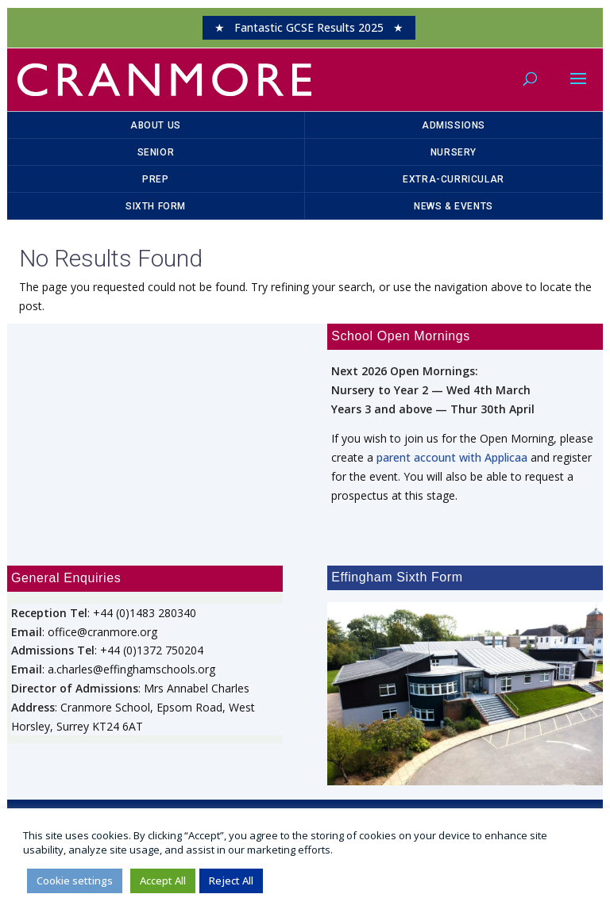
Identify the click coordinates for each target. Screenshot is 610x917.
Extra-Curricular (453, 179)
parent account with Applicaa (451, 457)
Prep (155, 179)
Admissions (453, 125)
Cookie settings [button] (75, 880)
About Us (155, 125)
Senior (156, 152)
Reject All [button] (231, 880)
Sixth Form (155, 206)
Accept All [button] (163, 880)
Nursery (453, 152)
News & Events (453, 206)
